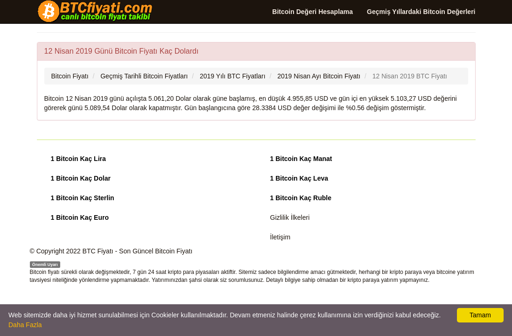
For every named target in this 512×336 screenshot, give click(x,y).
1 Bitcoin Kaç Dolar (81, 178)
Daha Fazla (25, 325)
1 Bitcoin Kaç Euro (80, 217)
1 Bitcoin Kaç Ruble (300, 198)
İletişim (280, 237)
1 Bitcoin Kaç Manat (301, 158)
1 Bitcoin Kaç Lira (78, 158)
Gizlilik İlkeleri (290, 217)
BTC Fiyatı (98, 251)
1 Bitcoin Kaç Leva (299, 178)
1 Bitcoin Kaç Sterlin (82, 198)
